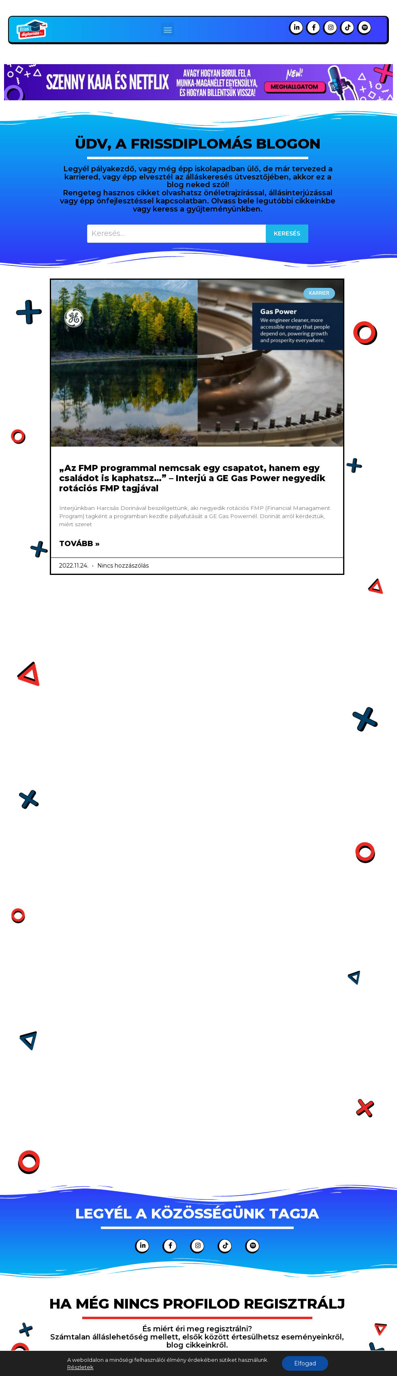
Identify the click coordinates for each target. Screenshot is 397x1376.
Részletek (80, 1367)
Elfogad (305, 1363)
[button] (167, 29)
